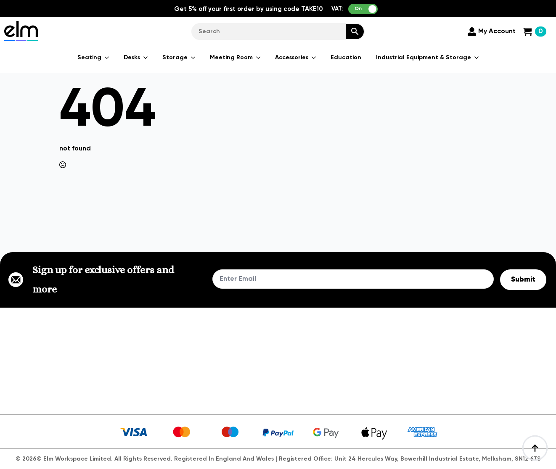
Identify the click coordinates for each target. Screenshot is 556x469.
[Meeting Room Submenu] (259, 57)
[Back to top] (535, 448)
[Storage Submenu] (193, 57)
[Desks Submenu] (146, 57)
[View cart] (535, 31)
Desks (132, 58)
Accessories (291, 58)
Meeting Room (231, 58)
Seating (89, 58)
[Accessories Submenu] (314, 57)
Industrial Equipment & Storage (423, 58)
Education (346, 58)
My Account (497, 31)
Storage (175, 58)
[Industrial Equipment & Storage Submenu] (477, 57)
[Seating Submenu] (107, 57)
